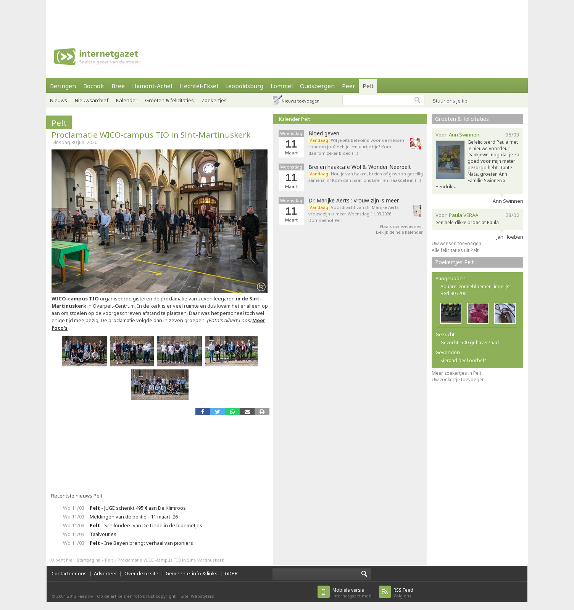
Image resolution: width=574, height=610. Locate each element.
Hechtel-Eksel (198, 86)
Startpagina (88, 560)
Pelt (368, 86)
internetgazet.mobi (352, 592)
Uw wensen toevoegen (456, 243)
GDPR (231, 573)
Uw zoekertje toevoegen (458, 379)
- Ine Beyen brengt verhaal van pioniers (141, 542)
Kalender (126, 100)
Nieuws (58, 100)
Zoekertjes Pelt (454, 262)
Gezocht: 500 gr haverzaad (469, 342)
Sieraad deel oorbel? (463, 360)
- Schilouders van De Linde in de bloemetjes (146, 525)
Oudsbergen (317, 86)
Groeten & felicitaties (169, 100)
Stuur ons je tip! (451, 100)
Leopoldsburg (244, 86)
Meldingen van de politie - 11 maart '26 (134, 516)
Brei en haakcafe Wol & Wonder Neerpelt (359, 167)
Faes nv (85, 596)
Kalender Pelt (294, 119)
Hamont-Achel (152, 86)
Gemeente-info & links (192, 573)
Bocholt (93, 86)
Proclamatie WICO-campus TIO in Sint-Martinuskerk (151, 134)
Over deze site (141, 573)
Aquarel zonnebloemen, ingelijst (475, 286)
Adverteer (105, 573)
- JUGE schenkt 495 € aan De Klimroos (138, 507)
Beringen (63, 86)
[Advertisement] (287, 17)
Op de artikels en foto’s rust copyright (136, 596)
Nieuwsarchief (91, 100)
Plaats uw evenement (401, 226)
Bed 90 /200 (453, 293)
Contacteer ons (69, 573)
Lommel (282, 86)
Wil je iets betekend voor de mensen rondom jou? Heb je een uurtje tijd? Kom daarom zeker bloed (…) (356, 146)
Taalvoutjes (103, 534)
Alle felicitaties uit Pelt (455, 250)
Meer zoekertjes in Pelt (456, 373)
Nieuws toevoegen (300, 101)
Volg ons (403, 592)
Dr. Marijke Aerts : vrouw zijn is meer (353, 200)
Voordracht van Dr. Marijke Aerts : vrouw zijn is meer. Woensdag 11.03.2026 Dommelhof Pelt (354, 213)
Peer (348, 86)
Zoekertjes (214, 100)
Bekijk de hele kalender (399, 232)
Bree (118, 86)
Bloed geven (323, 133)
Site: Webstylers (197, 596)
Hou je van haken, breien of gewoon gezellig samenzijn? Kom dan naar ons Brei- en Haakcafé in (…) (365, 177)
